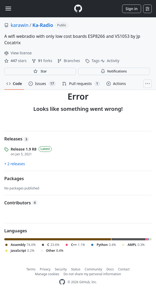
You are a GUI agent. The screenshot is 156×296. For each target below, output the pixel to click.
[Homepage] (78, 8)
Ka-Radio (43, 25)
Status (75, 269)
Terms (31, 269)
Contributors (21, 203)
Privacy (45, 269)
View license (18, 52)
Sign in (132, 8)
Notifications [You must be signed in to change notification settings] (114, 71)
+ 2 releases (14, 163)
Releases (16, 139)
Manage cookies (47, 274)
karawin (20, 25)
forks (42, 60)
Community (93, 269)
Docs (110, 269)
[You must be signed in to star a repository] (40, 71)
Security (61, 269)
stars (15, 60)
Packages (14, 178)
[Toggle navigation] (8, 9)
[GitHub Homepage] (62, 282)
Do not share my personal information (92, 274)
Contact (124, 269)
